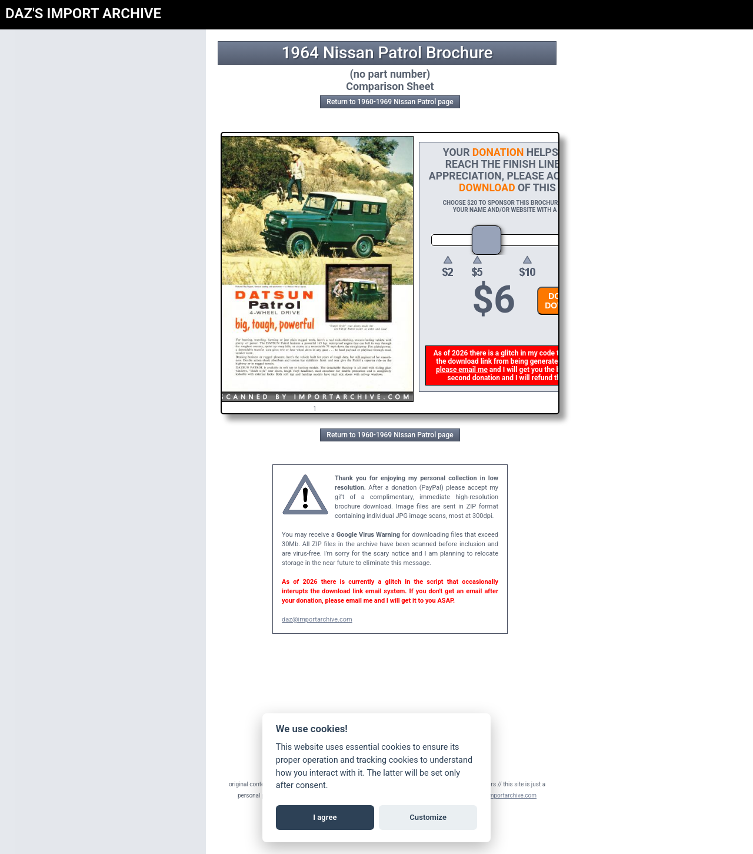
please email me (464, 369)
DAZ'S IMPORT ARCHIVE (83, 13)
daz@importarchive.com (317, 619)
